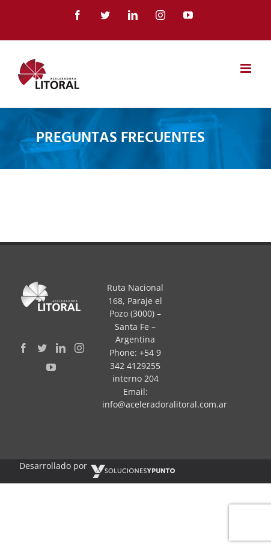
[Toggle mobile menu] (246, 68)
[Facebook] (23, 348)
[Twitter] (42, 348)
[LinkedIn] (60, 348)
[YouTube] (51, 367)
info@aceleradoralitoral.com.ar (164, 404)
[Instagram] (79, 348)
